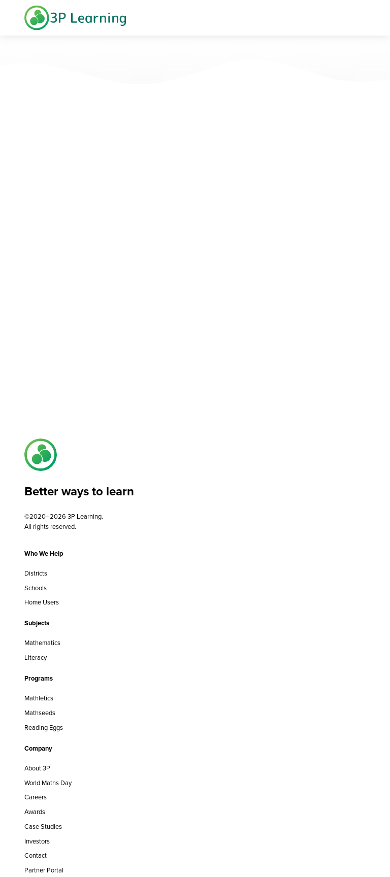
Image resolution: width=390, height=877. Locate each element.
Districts (35, 573)
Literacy (35, 657)
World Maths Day (48, 783)
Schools (35, 588)
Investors (37, 841)
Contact (35, 855)
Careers (35, 797)
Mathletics (38, 698)
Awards (34, 812)
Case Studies (43, 826)
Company (38, 748)
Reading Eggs (43, 727)
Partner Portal (43, 870)
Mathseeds (39, 713)
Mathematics (42, 643)
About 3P (37, 768)
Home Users (41, 602)
